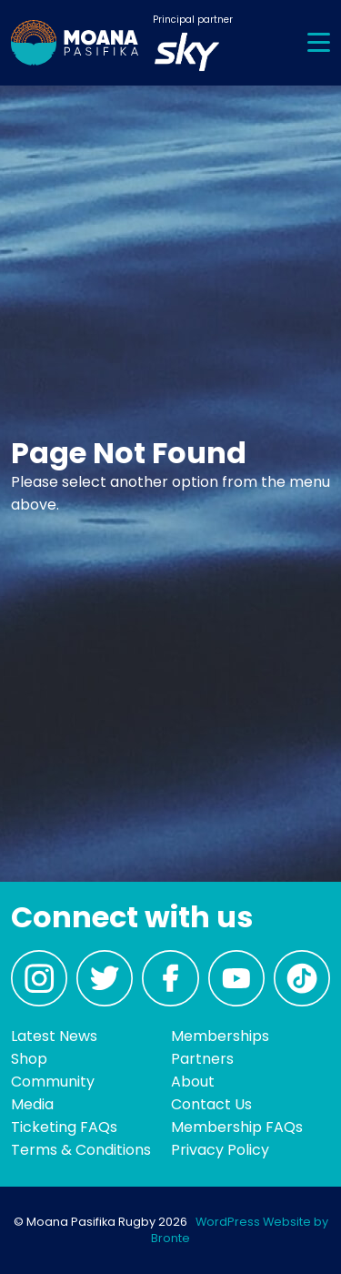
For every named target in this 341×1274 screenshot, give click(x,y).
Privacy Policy (220, 1149)
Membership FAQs (237, 1127)
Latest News (54, 1036)
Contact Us (211, 1104)
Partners (202, 1058)
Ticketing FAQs (64, 1127)
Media (32, 1104)
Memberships (220, 1036)
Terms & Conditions (81, 1149)
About (193, 1081)
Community (53, 1081)
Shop (29, 1058)
